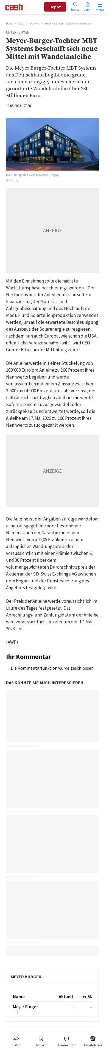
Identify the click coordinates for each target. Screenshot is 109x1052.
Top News (34, 23)
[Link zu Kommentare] (67, 1040)
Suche (75, 7)
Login (87, 7)
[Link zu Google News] (93, 1040)
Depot (55, 6)
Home (9, 23)
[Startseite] (14, 7)
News (21, 23)
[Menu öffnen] (99, 7)
